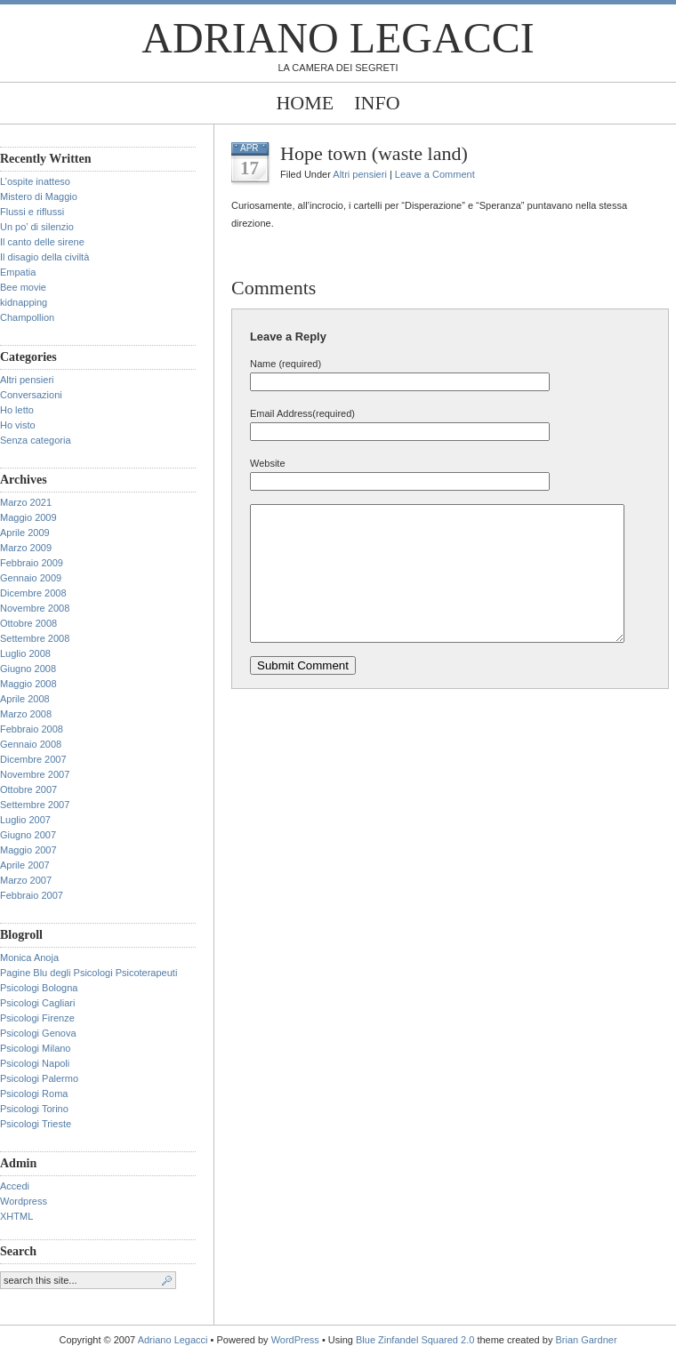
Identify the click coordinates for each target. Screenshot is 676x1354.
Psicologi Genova (38, 1033)
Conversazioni (31, 394)
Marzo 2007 (26, 880)
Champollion (27, 317)
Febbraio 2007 (31, 895)
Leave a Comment (435, 174)
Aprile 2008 (25, 698)
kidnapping (23, 302)
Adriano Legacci (337, 37)
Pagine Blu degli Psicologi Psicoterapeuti (88, 972)
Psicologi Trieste (35, 1123)
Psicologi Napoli (34, 1063)
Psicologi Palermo (39, 1078)
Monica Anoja (29, 957)
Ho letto (17, 410)
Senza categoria (35, 440)
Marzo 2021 (26, 502)
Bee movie (23, 287)
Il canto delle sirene (42, 241)
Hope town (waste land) (374, 153)
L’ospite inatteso (35, 181)
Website (268, 463)
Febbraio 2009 (31, 562)
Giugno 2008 (28, 668)
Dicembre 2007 (33, 759)
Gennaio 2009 (30, 578)
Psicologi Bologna (38, 987)
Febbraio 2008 (31, 729)
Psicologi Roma (34, 1093)
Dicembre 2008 (33, 593)
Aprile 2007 (25, 865)
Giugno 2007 (28, 834)
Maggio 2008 (28, 683)
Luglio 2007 (25, 819)
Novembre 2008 (34, 608)
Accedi (14, 1186)
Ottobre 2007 (28, 789)
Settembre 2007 (34, 804)
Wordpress (23, 1201)
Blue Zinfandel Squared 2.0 (415, 1339)
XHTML (16, 1216)
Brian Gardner (585, 1339)
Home (305, 103)
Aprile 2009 (25, 532)
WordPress (295, 1339)
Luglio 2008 (25, 653)
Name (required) (285, 363)
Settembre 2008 (34, 638)
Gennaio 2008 (30, 744)
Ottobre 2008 (28, 623)
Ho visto (18, 425)
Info (376, 103)
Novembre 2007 (34, 774)
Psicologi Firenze (37, 1018)
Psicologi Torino (34, 1108)
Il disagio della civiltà (44, 257)
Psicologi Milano (35, 1048)
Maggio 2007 (28, 850)
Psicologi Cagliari (37, 1002)
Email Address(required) (302, 413)
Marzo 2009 (26, 547)
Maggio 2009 (28, 517)
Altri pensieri (27, 379)
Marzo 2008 (26, 714)
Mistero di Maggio (38, 196)
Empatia (18, 272)
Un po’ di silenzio (37, 226)
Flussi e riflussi (32, 211)
